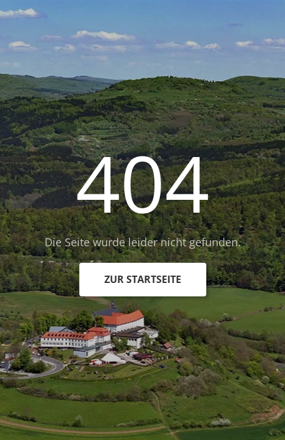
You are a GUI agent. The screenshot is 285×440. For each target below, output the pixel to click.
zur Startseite (142, 279)
